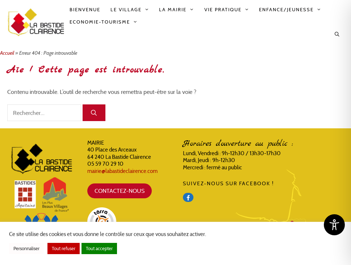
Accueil (7, 53)
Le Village (132, 10)
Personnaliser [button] (26, 248)
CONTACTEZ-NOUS (120, 190)
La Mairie (179, 10)
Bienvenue (85, 10)
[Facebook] (188, 197)
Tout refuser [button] (63, 248)
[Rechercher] (94, 112)
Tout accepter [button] (99, 248)
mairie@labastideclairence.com (122, 170)
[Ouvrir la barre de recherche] (337, 34)
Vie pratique (229, 10)
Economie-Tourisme (106, 22)
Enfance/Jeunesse (292, 10)
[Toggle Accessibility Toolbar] (334, 225)
